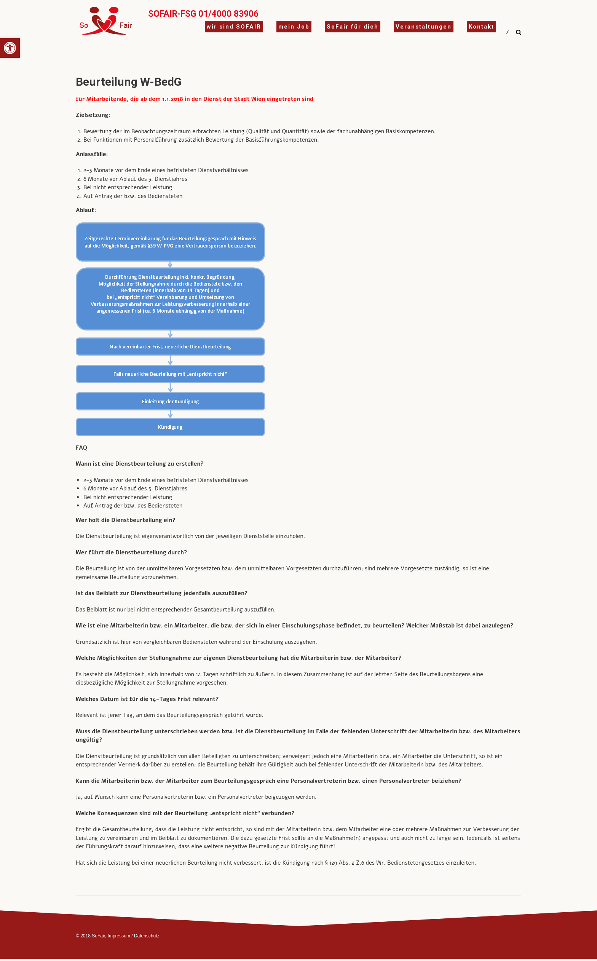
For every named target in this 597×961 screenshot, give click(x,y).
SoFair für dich (352, 26)
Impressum (119, 936)
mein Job (294, 26)
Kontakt (481, 26)
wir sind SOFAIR (234, 26)
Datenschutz (147, 936)
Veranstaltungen (424, 26)
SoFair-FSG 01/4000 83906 (203, 14)
